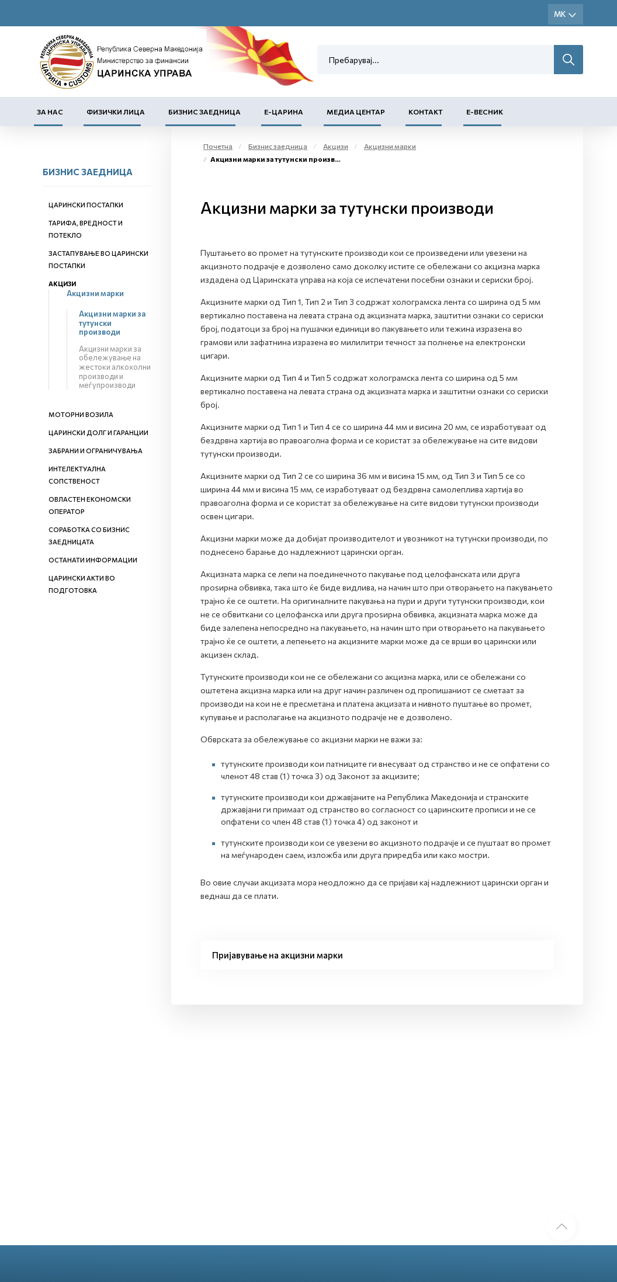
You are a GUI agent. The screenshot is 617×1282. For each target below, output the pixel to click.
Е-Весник (484, 111)
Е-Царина (283, 111)
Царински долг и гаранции (98, 432)
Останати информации (92, 560)
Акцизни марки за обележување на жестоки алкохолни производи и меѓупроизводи (115, 367)
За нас (50, 111)
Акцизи (62, 283)
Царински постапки (85, 205)
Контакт (425, 111)
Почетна (218, 146)
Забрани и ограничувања (95, 450)
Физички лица (115, 111)
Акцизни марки (95, 293)
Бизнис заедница (204, 111)
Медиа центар (356, 111)
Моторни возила (80, 414)
